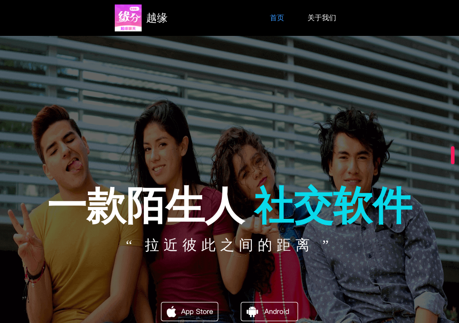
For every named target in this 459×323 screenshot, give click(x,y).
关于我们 (321, 18)
